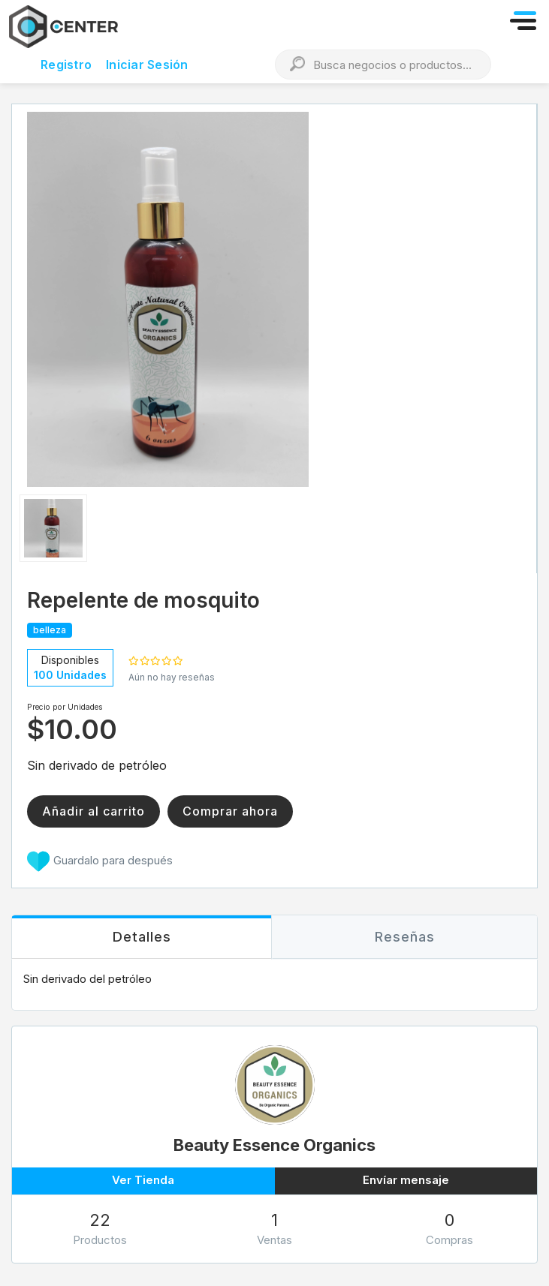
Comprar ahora (230, 811)
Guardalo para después (100, 861)
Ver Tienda (143, 1180)
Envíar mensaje (406, 1180)
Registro (66, 64)
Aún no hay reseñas (171, 677)
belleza (49, 629)
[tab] (141, 937)
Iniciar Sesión (147, 64)
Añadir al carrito (93, 811)
